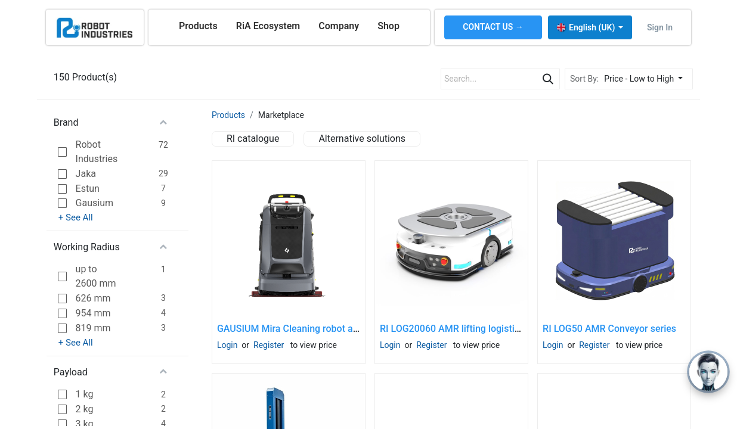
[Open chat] (708, 372)
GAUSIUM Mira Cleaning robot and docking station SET (334, 328)
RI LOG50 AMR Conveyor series (609, 328)
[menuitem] (198, 26)
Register (268, 345)
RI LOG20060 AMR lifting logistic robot (462, 328)
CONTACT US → (493, 27)
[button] (646, 79)
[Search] (548, 79)
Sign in (660, 27)
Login (227, 345)
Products (228, 115)
